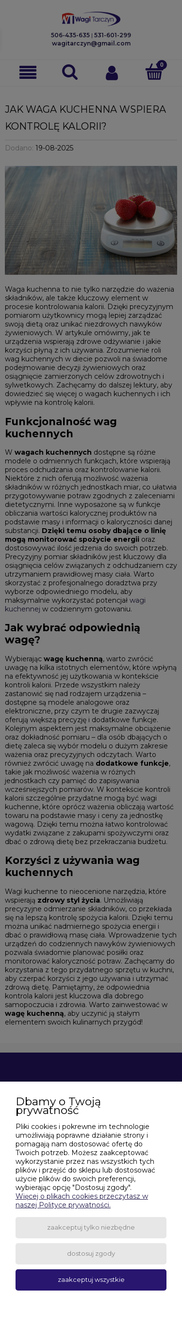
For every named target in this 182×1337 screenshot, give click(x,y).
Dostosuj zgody (91, 1253)
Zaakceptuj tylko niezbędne (91, 1227)
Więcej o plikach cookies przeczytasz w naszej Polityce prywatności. (82, 1200)
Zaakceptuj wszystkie (91, 1279)
